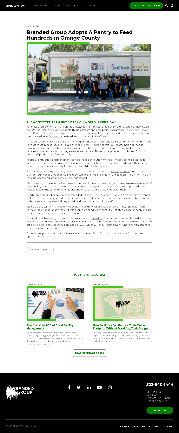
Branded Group (15, 5)
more (48, 344)
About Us (109, 6)
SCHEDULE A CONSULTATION (146, 6)
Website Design (164, 426)
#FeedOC (97, 218)
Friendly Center (120, 171)
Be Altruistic (55, 136)
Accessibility (142, 426)
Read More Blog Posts (89, 353)
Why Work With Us (43, 6)
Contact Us (160, 410)
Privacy (124, 426)
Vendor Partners (74, 6)
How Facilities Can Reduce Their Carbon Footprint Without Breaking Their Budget (121, 327)
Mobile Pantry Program (87, 145)
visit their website (117, 233)
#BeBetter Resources (93, 6)
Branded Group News (40, 249)
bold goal (38, 225)
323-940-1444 (159, 384)
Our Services (60, 6)
